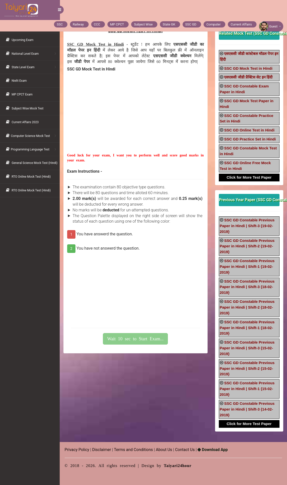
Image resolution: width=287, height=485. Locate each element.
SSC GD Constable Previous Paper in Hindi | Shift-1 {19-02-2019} (247, 266)
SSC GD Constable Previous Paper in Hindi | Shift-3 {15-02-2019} (247, 348)
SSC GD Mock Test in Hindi (248, 68)
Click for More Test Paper (249, 177)
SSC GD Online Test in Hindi (249, 130)
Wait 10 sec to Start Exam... (135, 338)
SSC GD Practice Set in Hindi (250, 139)
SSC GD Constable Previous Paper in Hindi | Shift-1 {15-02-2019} (247, 389)
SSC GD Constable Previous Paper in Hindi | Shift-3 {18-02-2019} (247, 287)
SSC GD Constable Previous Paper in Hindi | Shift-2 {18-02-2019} (247, 307)
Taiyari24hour (178, 466)
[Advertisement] (135, 118)
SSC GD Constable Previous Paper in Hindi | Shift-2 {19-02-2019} (247, 246)
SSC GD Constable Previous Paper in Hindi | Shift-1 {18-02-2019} (247, 328)
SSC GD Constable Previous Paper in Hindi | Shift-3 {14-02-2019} (247, 409)
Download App (213, 449)
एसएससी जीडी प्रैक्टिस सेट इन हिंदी (248, 77)
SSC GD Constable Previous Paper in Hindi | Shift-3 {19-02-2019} (247, 226)
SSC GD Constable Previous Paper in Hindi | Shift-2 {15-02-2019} (247, 368)
